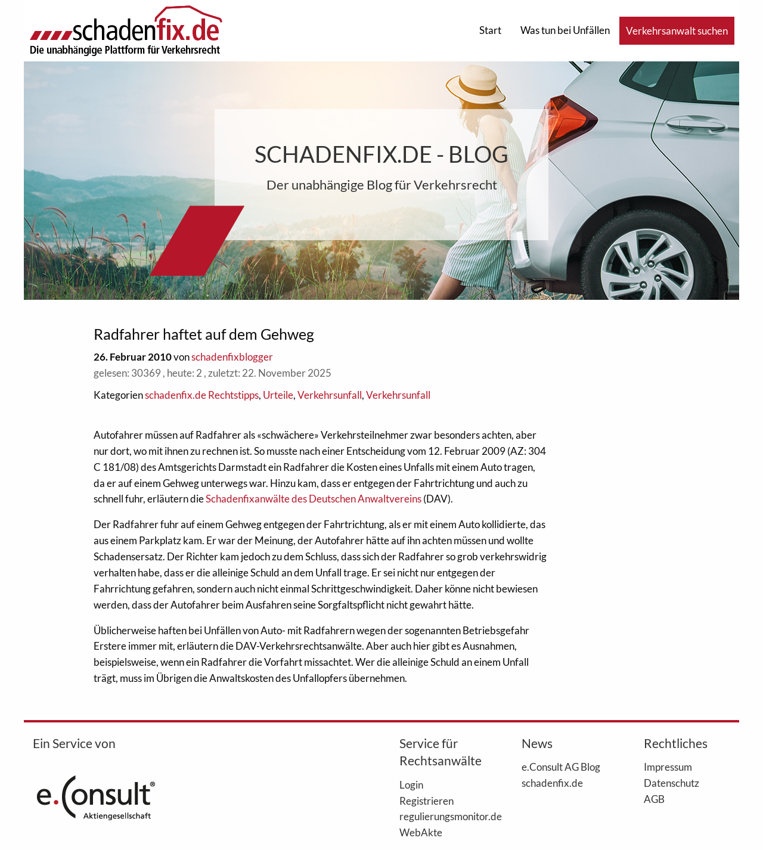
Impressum (668, 767)
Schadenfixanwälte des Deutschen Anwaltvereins (313, 498)
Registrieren (426, 800)
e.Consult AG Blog (561, 767)
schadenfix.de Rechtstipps (202, 395)
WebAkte (420, 832)
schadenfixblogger (232, 356)
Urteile (278, 395)
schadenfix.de (552, 783)
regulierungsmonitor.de (442, 816)
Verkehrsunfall (329, 395)
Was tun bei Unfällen (565, 30)
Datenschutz (671, 783)
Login (411, 784)
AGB (654, 799)
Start (490, 30)
